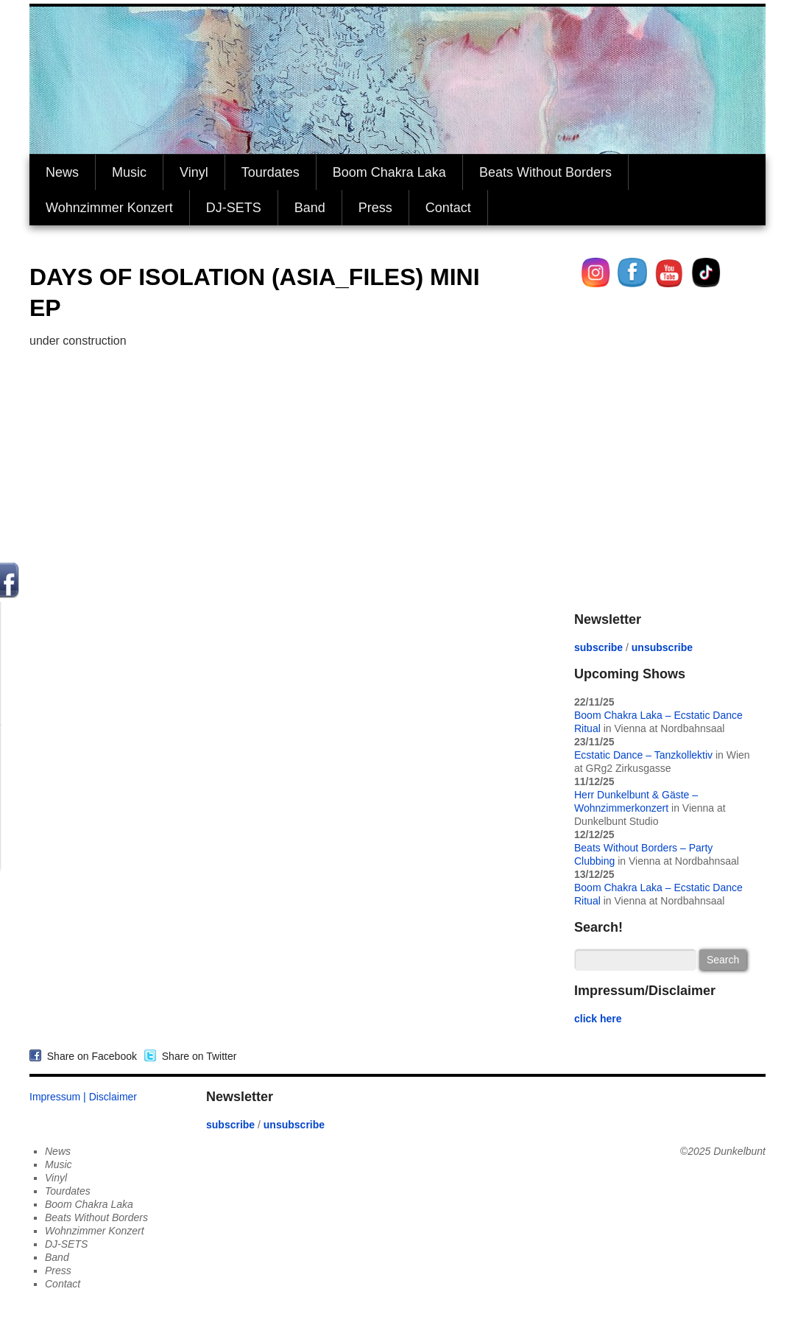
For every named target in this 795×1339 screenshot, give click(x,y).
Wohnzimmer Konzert (109, 207)
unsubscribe (662, 647)
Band (309, 207)
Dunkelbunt (739, 1151)
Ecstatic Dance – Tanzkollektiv (643, 755)
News (62, 172)
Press (375, 207)
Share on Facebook (89, 1056)
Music (129, 172)
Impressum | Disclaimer (83, 1097)
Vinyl (194, 172)
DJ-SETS (233, 207)
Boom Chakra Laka (389, 172)
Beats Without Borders (545, 172)
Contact (448, 207)
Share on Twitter (196, 1056)
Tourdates (270, 172)
